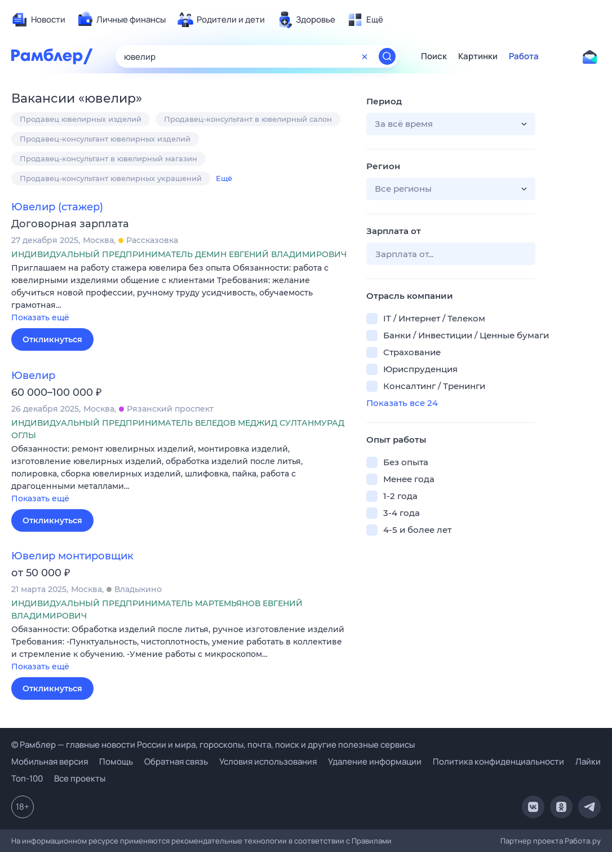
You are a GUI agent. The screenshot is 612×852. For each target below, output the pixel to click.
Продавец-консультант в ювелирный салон (248, 118)
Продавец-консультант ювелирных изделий (105, 138)
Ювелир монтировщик (72, 556)
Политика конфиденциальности (498, 761)
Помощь (116, 761)
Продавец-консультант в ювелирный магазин (108, 158)
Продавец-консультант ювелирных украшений (111, 178)
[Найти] (387, 56)
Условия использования (268, 761)
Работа (524, 56)
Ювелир (33, 375)
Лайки (588, 761)
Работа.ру (583, 841)
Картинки (478, 56)
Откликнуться (52, 339)
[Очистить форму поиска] (364, 56)
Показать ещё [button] (40, 317)
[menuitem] (38, 19)
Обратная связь (176, 761)
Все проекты (79, 778)
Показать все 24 (402, 403)
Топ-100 (27, 778)
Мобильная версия (49, 761)
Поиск (434, 56)
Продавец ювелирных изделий (80, 118)
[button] (180, 293)
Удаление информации (375, 761)
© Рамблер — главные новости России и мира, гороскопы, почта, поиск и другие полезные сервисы (213, 745)
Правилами (372, 841)
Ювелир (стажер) (57, 207)
